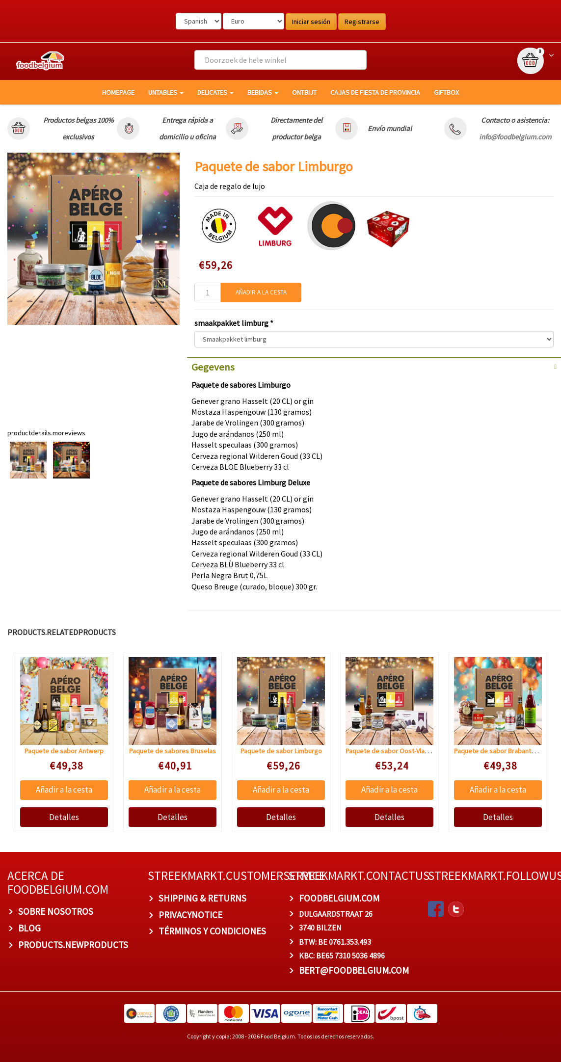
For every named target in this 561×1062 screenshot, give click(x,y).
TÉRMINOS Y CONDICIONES (212, 931)
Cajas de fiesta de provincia (375, 92)
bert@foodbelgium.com (354, 970)
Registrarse (362, 21)
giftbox (446, 92)
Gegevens (213, 367)
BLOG (29, 928)
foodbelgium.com (339, 898)
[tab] (374, 366)
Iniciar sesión (311, 21)
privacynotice (190, 915)
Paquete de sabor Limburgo (281, 750)
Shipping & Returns (202, 898)
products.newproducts (73, 945)
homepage (118, 92)
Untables (166, 92)
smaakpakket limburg (232, 323)
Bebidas (262, 92)
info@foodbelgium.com (515, 136)
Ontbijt (304, 92)
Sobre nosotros (55, 911)
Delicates (215, 92)
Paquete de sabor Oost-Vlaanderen (397, 750)
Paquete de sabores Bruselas (172, 750)
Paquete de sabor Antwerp (64, 750)
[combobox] (280, 60)
